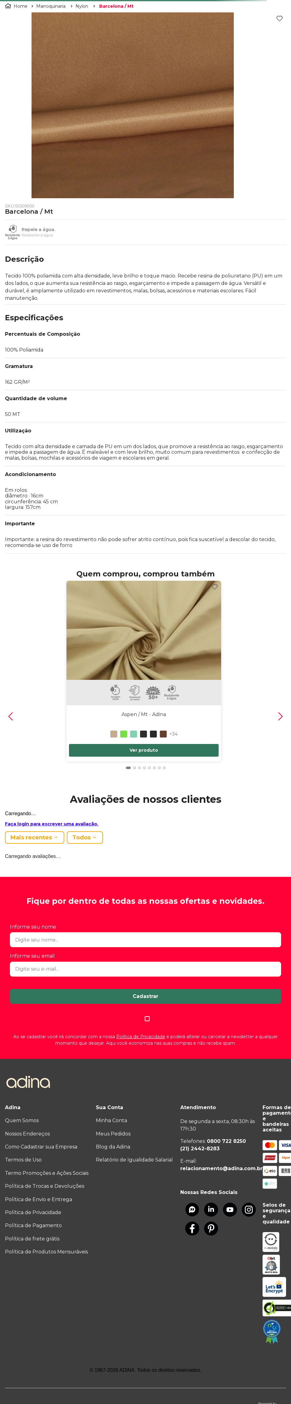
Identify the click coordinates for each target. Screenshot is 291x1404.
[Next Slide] (280, 716)
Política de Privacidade (140, 1036)
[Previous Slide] (10, 716)
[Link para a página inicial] (17, 6)
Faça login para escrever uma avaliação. (51, 823)
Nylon (81, 6)
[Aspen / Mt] (143, 669)
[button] (145, 262)
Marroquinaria (51, 6)
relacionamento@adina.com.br (221, 1168)
